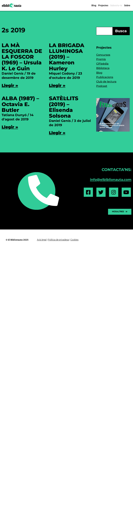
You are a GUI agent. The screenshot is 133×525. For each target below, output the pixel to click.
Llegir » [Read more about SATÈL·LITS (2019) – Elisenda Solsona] (57, 132)
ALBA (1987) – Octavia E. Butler (20, 104)
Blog (93, 5)
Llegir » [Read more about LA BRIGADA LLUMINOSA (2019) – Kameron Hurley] (57, 85)
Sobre (127, 5)
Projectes (103, 5)
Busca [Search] (121, 31)
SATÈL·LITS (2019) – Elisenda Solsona (63, 107)
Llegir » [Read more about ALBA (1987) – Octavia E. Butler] (10, 127)
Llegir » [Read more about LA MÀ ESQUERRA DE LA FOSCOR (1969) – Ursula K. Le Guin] (10, 85)
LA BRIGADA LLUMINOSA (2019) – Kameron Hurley (66, 57)
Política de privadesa (58, 239)
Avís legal (41, 239)
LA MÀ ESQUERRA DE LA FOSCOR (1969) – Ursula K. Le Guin (22, 57)
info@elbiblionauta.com (110, 179)
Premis (101, 59)
